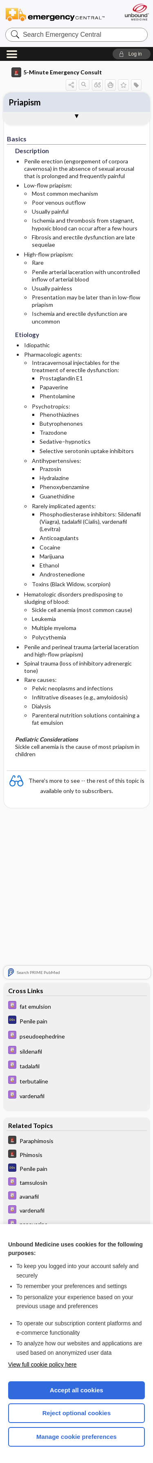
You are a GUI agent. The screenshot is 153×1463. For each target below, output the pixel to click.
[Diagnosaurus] (76, 1020)
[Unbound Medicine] (136, 12)
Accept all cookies (76, 1390)
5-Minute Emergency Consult (56, 72)
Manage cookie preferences (76, 1436)
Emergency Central (55, 14)
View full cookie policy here (42, 1364)
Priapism (25, 102)
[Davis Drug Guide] (76, 1006)
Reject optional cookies (76, 1412)
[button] (132, 54)
